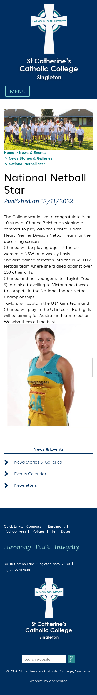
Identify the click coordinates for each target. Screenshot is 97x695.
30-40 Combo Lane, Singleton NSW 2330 (37, 563)
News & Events (32, 153)
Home (9, 153)
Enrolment (56, 526)
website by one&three (49, 680)
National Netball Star (27, 164)
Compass (33, 526)
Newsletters (25, 485)
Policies (38, 531)
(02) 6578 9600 (18, 570)
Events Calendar (30, 473)
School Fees (16, 531)
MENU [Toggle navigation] (19, 91)
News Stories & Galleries (31, 158)
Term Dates (60, 531)
